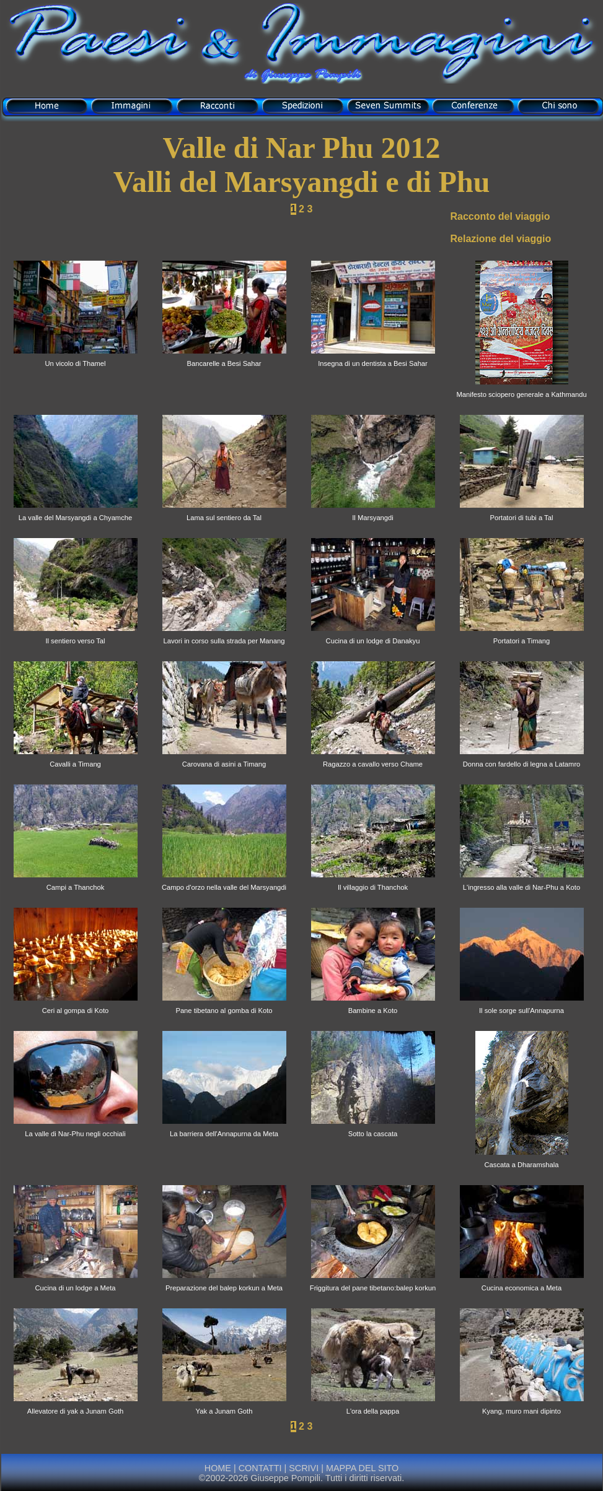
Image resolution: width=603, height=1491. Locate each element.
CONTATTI (260, 1468)
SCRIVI (304, 1468)
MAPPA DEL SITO (361, 1468)
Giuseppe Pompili (285, 1478)
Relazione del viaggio (501, 238)
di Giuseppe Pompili (302, 75)
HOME (218, 1468)
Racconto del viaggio (500, 216)
